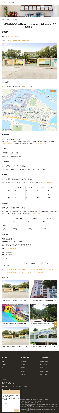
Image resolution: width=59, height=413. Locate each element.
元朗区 (27, 404)
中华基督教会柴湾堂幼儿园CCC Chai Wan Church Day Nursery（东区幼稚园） (16, 347)
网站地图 (46, 399)
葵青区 (33, 404)
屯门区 (36, 404)
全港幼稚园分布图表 (40, 143)
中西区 (28, 405)
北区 (31, 406)
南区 (31, 405)
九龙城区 (22, 406)
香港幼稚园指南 (44, 361)
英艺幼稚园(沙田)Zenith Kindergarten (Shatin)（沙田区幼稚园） (44, 300)
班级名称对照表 (48, 183)
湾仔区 (51, 404)
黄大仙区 (55, 404)
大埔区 (24, 404)
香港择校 (36, 399)
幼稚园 (24, 86)
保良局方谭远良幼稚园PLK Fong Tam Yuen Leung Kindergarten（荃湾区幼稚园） (16, 300)
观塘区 (41, 404)
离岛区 (4, 86)
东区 (39, 404)
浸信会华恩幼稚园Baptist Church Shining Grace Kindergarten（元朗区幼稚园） (44, 347)
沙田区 (39, 406)
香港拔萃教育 (21, 399)
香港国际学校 (24, 371)
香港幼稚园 (23, 361)
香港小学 (23, 364)
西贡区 (30, 404)
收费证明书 (37, 214)
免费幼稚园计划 (7, 143)
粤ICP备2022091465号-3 (29, 399)
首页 (3, 19)
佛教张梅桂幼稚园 (13, 36)
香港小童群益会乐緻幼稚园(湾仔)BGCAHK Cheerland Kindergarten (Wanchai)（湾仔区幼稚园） (16, 323)
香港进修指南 (43, 374)
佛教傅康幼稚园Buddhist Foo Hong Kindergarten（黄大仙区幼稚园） (25, 272)
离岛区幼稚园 (7, 265)
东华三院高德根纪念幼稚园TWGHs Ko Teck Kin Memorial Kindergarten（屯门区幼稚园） (44, 323)
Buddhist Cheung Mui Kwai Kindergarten (19, 40)
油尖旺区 (45, 404)
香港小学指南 (43, 364)
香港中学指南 (43, 367)
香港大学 (23, 374)
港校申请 (4, 364)
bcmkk (13, 258)
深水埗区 (36, 406)
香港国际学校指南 (44, 371)
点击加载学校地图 (11, 248)
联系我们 (4, 367)
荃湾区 (48, 404)
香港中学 (23, 367)
